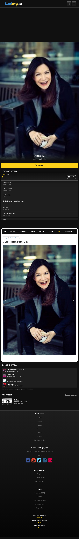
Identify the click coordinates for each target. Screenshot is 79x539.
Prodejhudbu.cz (39, 478)
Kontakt (39, 497)
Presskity (40, 474)
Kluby (39, 432)
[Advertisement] (39, 24)
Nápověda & (40, 493)
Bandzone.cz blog (39, 440)
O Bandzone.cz (39, 504)
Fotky (59, 231)
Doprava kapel (39, 481)
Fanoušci (40, 429)
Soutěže (39, 436)
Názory (42, 231)
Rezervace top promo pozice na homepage (40, 451)
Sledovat (39, 165)
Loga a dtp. (39, 508)
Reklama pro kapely (71, 395)
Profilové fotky (14, 238)
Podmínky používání (40, 500)
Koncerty (69, 231)
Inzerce (40, 455)
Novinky (13, 231)
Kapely (40, 417)
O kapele (24, 231)
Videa (51, 231)
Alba (33, 231)
